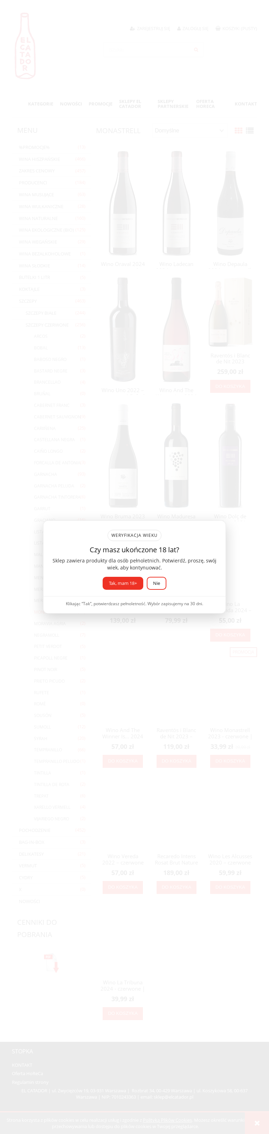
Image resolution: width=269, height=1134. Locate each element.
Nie (156, 583)
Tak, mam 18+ (123, 583)
